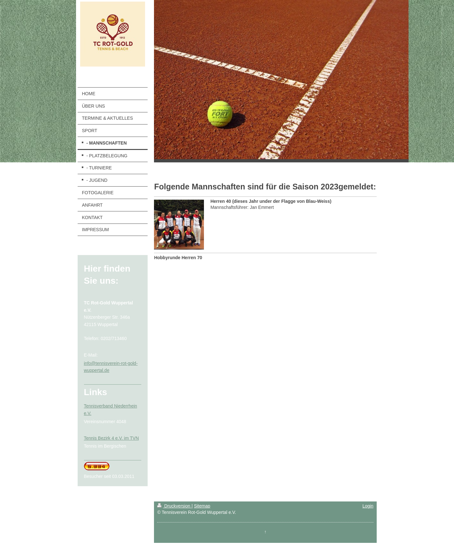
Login (367, 505)
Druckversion (174, 505)
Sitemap (202, 505)
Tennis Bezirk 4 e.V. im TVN (111, 438)
